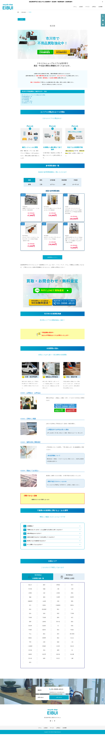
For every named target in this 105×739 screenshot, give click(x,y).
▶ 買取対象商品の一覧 (27, 96)
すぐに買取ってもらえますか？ (35, 544)
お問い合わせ (59, 697)
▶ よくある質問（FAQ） (27, 101)
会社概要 (100, 6)
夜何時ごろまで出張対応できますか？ (36, 540)
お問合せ (94, 6)
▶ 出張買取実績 (25, 99)
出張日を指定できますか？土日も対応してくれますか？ (41, 537)
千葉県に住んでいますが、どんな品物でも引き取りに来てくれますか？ (45, 529)
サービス (87, 6)
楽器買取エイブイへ (52, 257)
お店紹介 (81, 6)
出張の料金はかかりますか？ (34, 533)
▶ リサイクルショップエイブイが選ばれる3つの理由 (33, 95)
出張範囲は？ (30, 526)
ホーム (75, 6)
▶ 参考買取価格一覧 (26, 98)
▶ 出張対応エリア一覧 (27, 102)
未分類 (21, 19)
